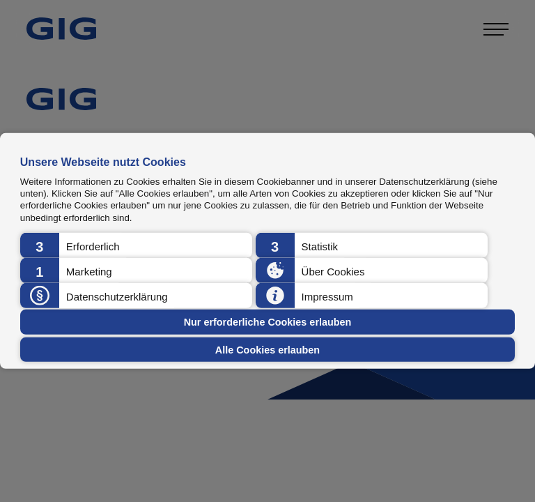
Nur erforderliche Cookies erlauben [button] (268, 322)
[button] (136, 245)
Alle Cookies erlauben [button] (267, 349)
